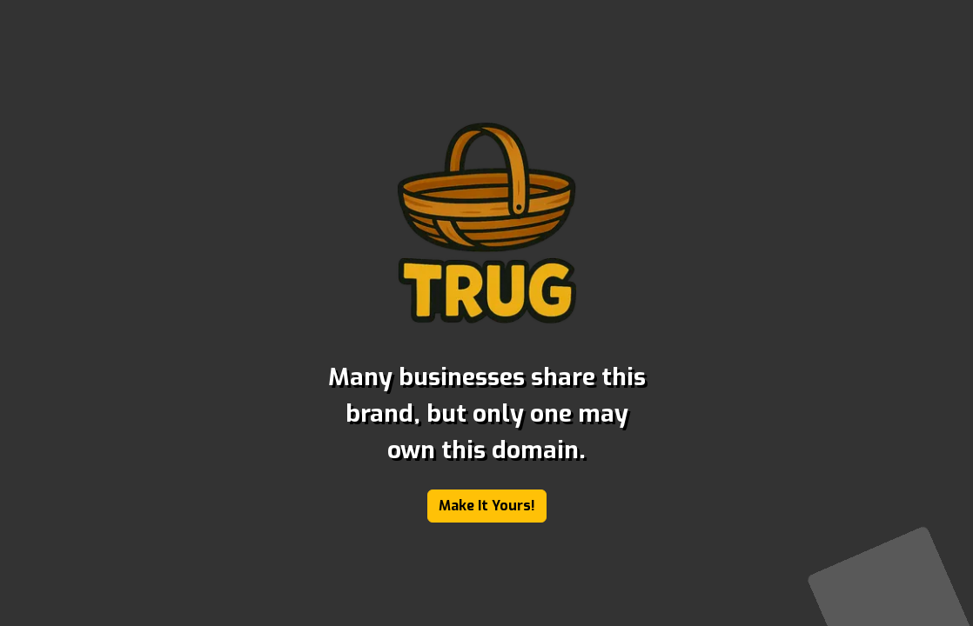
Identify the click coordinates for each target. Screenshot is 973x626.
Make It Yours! (487, 505)
